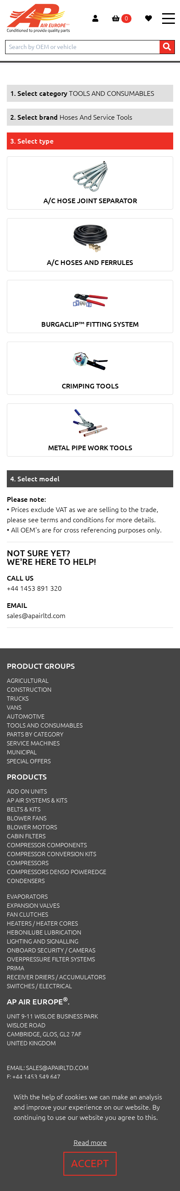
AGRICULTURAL (28, 680)
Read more (90, 1142)
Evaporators (27, 896)
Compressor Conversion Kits (51, 854)
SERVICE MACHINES (33, 743)
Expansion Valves (33, 905)
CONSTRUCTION (29, 689)
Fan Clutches (27, 914)
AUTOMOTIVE (26, 716)
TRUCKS (18, 698)
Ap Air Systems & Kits (37, 800)
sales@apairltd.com (36, 615)
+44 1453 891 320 (34, 588)
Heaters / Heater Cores (42, 923)
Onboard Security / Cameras (51, 950)
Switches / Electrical (39, 986)
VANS (14, 707)
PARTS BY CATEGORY (35, 734)
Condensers (26, 880)
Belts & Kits (23, 809)
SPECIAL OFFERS (29, 761)
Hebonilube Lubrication (44, 932)
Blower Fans (26, 818)
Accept (90, 1163)
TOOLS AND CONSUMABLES (45, 725)
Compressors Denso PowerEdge (56, 872)
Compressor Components (47, 845)
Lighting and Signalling (42, 941)
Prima (15, 968)
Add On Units (27, 791)
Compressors (28, 863)
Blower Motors (32, 827)
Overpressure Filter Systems (51, 959)
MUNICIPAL (22, 752)
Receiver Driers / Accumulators (56, 977)
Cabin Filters (26, 836)
